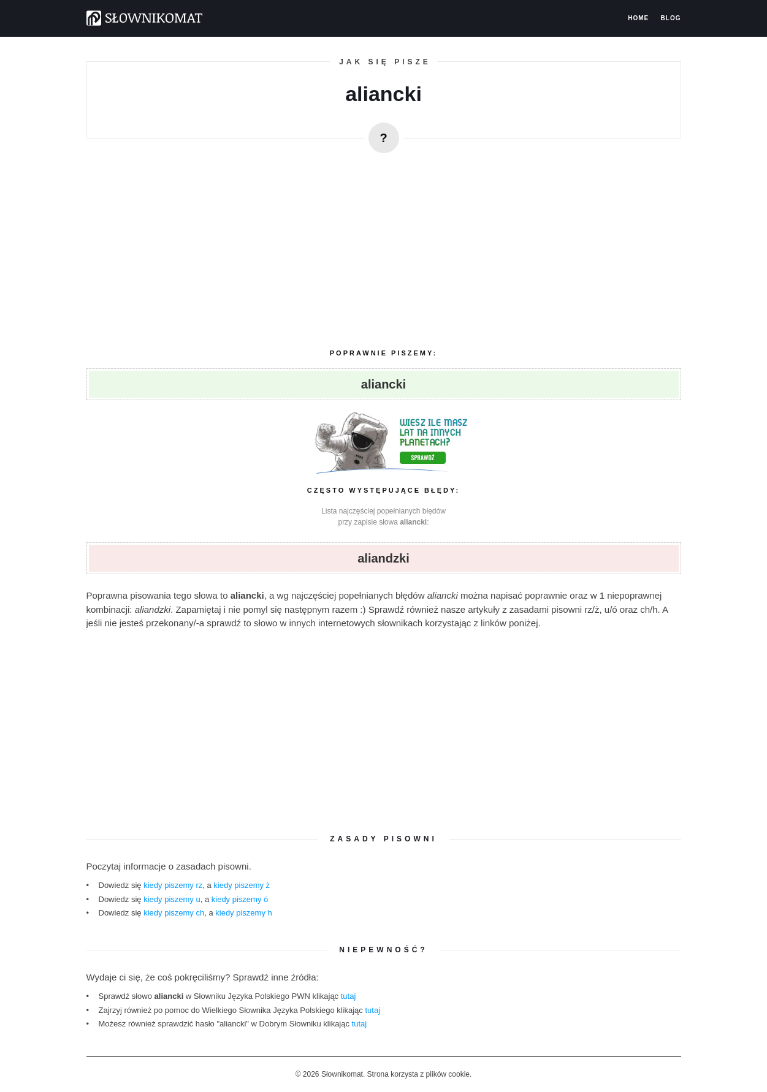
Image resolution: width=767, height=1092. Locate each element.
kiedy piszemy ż (241, 885)
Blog (671, 18)
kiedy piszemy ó (240, 899)
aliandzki (383, 558)
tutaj (348, 996)
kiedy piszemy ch (173, 912)
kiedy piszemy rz (172, 885)
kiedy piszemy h (243, 912)
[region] (383, 245)
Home (638, 18)
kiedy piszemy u (171, 899)
